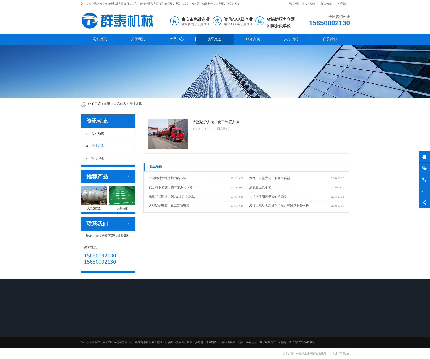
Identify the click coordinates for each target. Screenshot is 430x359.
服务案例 (253, 39)
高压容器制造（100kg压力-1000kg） (173, 196)
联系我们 (342, 3)
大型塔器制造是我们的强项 (268, 196)
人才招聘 (291, 39)
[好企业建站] (319, 353)
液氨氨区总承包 (260, 187)
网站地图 (294, 3)
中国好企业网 (304, 353)
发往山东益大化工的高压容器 (269, 178)
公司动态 (95, 133)
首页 (107, 104)
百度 (304, 3)
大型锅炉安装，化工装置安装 (169, 205)
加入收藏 (326, 3)
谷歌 (312, 3)
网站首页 (100, 39)
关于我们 (138, 39)
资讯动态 (215, 39)
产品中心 (176, 39)
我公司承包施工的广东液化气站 (171, 187)
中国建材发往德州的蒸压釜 (167, 178)
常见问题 (95, 158)
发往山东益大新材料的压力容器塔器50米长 (279, 205)
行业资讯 (135, 104)
